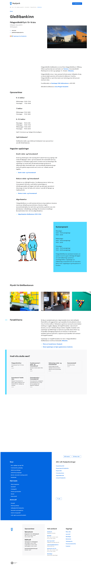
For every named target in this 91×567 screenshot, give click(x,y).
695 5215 (14, 30)
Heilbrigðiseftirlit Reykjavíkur (17, 508)
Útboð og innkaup (15, 505)
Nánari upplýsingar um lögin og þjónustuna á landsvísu (58, 347)
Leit (59, 498)
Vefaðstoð (55, 532)
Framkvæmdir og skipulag (17, 467)
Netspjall (55, 537)
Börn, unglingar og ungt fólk (19, 7)
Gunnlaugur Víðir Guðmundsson (59, 83)
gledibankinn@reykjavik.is (18, 32)
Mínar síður (77, 456)
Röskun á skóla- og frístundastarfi (27, 193)
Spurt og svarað (55, 541)
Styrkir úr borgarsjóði (15, 512)
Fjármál (12, 493)
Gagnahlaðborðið (60, 475)
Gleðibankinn (39, 7)
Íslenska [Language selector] (68, 456)
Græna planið (14, 496)
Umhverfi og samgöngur (16, 472)
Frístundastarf (27, 7)
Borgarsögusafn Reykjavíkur (62, 468)
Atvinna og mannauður (16, 491)
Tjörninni (66, 69)
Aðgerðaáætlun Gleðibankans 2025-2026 (29, 214)
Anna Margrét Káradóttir (61, 86)
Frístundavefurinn (60, 473)
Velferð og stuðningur (16, 470)
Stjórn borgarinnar (15, 484)
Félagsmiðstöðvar (33, 7)
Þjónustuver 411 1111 (55, 550)
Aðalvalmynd (78, 3)
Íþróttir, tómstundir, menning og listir (19, 475)
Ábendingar (55, 554)
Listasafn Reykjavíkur (61, 477)
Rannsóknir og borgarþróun (17, 510)
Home (10, 7)
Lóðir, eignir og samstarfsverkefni (18, 515)
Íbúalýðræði (13, 477)
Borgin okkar (59, 470)
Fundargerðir (14, 489)
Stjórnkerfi (13, 486)
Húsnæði (13, 503)
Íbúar (13, 7)
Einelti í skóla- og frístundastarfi (27, 172)
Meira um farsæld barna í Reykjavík (52, 344)
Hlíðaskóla (71, 71)
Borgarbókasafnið (60, 465)
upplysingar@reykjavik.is (55, 545)
